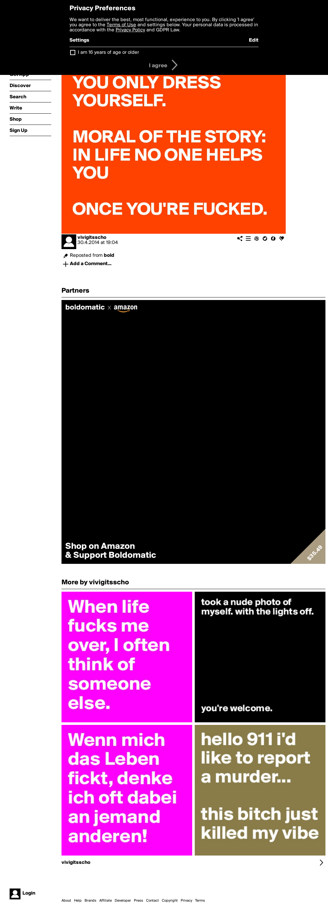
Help (78, 901)
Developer (123, 901)
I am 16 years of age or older (108, 52)
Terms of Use (121, 25)
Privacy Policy (130, 30)
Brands (90, 901)
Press (138, 901)
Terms (200, 901)
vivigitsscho (92, 237)
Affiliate (105, 901)
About (66, 901)
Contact (152, 901)
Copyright (170, 901)
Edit (253, 40)
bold (109, 255)
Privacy (186, 901)
